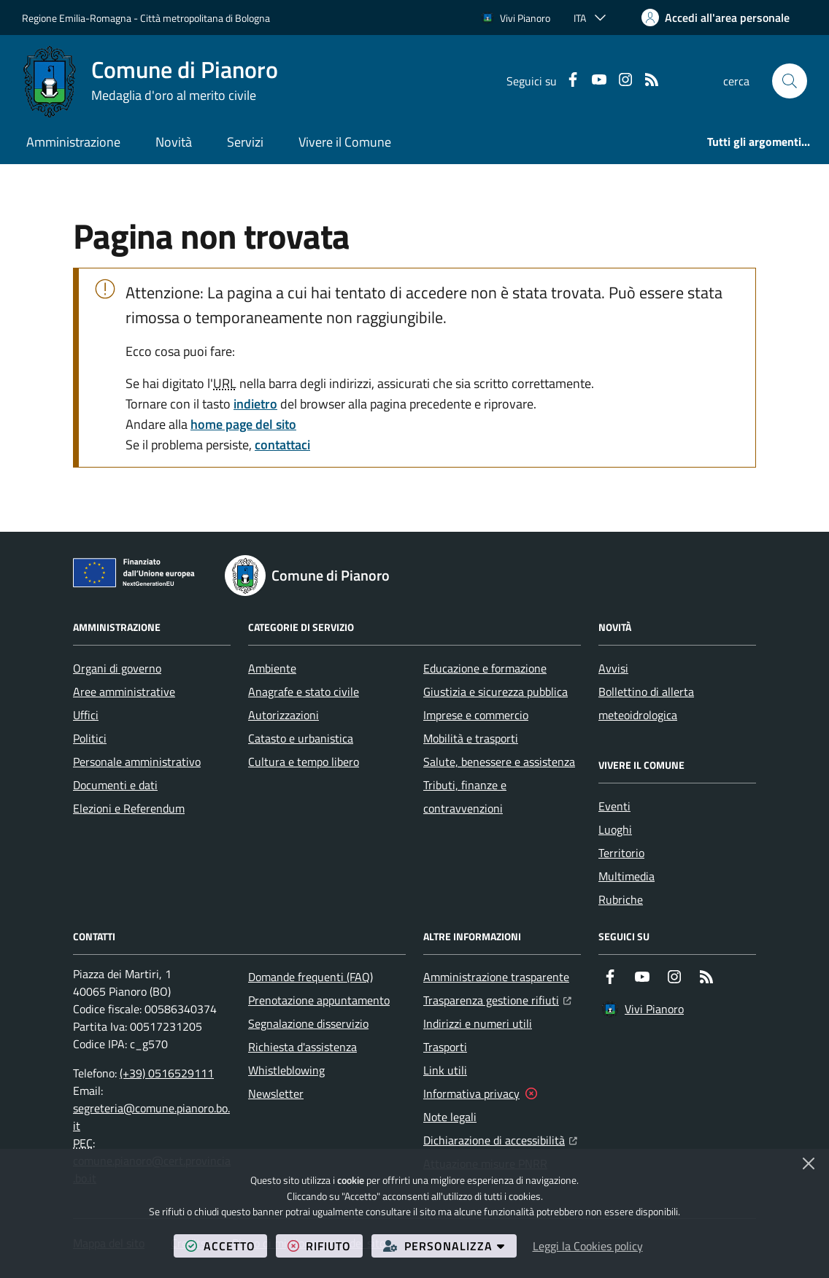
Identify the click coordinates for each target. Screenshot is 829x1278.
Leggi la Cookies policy (588, 1246)
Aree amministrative (124, 691)
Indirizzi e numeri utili (477, 1023)
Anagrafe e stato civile (303, 691)
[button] (789, 80)
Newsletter (276, 1093)
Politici (90, 738)
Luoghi (615, 829)
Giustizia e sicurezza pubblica (495, 691)
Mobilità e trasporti (470, 738)
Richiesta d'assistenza (302, 1047)
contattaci (282, 444)
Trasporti (445, 1047)
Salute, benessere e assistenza (499, 761)
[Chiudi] (808, 1163)
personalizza (450, 1245)
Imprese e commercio (475, 715)
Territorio (621, 852)
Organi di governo (117, 668)
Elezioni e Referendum (129, 808)
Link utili (445, 1070)
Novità (173, 142)
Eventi (614, 806)
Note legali (450, 1117)
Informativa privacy (471, 1093)
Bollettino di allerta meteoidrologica (646, 703)
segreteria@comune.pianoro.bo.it (151, 1116)
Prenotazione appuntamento (319, 1000)
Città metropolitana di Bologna (205, 18)
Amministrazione (73, 142)
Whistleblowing (286, 1070)
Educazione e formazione (485, 668)
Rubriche (620, 899)
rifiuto (325, 1245)
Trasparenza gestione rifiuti (497, 998)
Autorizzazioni (283, 715)
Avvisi (613, 668)
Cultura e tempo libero (303, 761)
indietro (255, 404)
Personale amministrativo (137, 761)
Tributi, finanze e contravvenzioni (464, 796)
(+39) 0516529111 (167, 1073)
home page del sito (243, 424)
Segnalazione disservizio (308, 1023)
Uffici (86, 715)
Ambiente (272, 668)
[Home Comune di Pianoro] (150, 80)
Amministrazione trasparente (496, 976)
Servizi (245, 142)
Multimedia (626, 876)
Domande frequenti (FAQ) (310, 976)
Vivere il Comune (344, 142)
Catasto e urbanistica (300, 738)
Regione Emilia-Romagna (76, 18)
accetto (226, 1245)
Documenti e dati (115, 785)
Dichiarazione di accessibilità (500, 1138)
